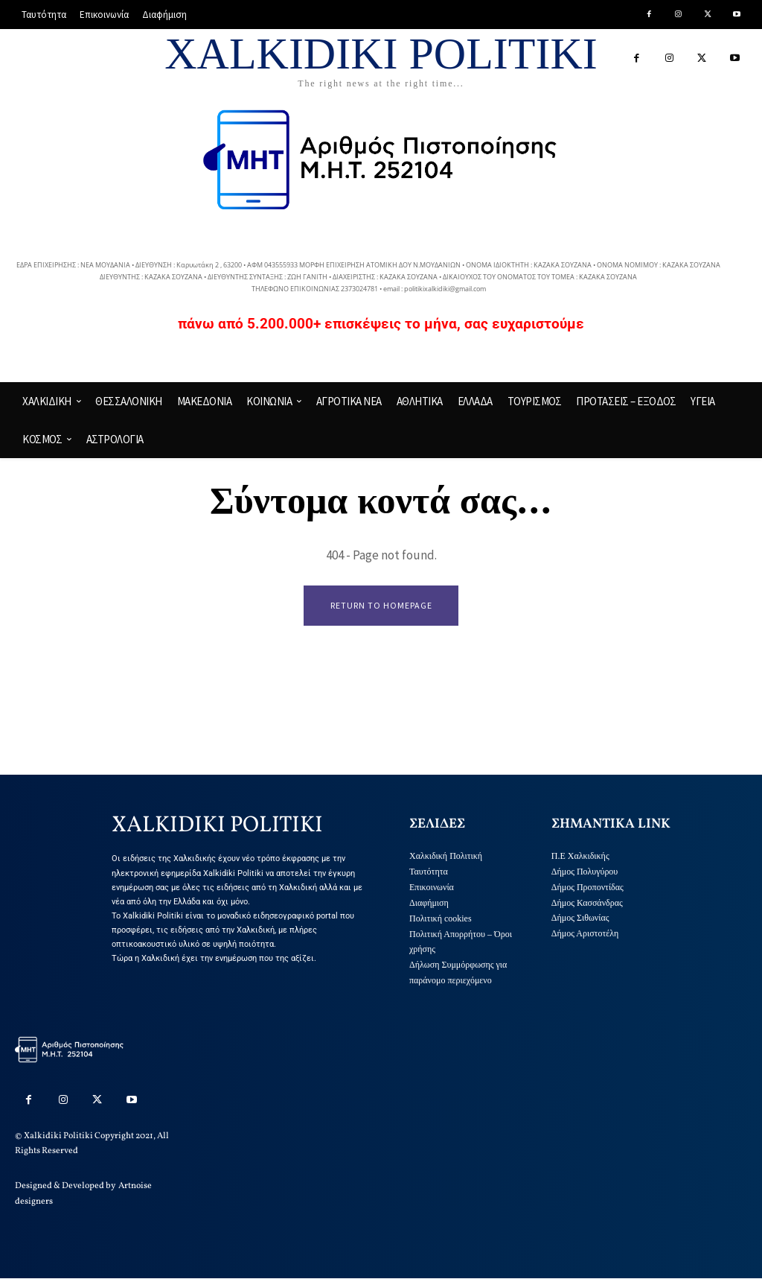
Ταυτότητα (428, 872)
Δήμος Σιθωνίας (580, 918)
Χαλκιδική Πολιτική (445, 856)
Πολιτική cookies (440, 918)
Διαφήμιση (429, 903)
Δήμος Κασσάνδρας (587, 903)
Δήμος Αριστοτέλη (585, 934)
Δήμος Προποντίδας (587, 887)
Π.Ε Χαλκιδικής (580, 856)
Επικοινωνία (431, 887)
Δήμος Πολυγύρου (584, 872)
